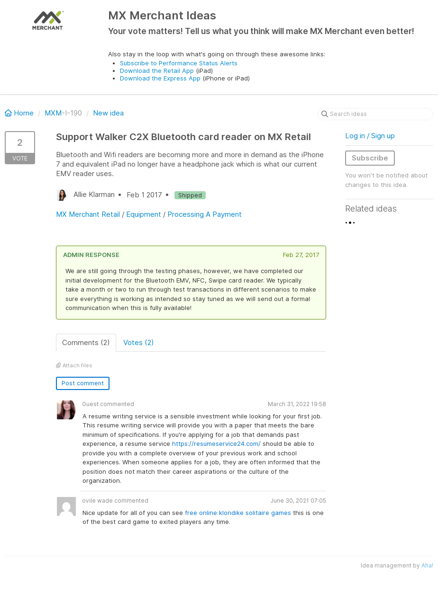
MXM (53, 112)
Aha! (427, 565)
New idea (108, 112)
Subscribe (370, 157)
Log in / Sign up (370, 135)
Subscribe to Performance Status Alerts (178, 63)
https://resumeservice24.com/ (216, 443)
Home (20, 112)
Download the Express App (160, 78)
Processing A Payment (204, 214)
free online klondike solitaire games (238, 512)
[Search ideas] (375, 114)
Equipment (143, 214)
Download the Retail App (157, 70)
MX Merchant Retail (88, 214)
